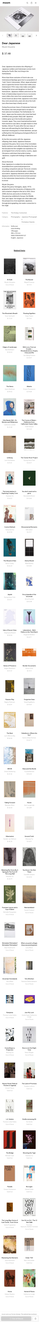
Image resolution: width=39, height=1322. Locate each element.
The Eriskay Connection (19, 213)
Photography (15, 217)
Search (27, 3)
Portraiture (25, 222)
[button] (36, 35)
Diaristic (32, 222)
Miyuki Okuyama (8, 47)
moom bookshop (6, 3)
